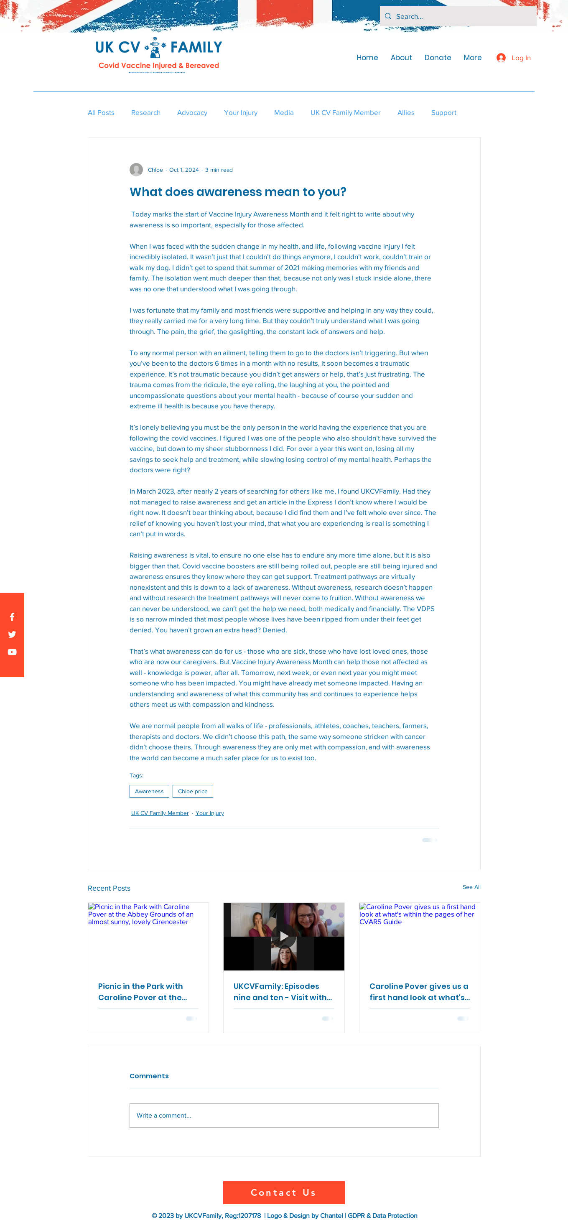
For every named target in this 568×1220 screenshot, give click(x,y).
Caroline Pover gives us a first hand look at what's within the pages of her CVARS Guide (419, 992)
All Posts (101, 112)
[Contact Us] (284, 1192)
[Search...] (457, 16)
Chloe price (193, 791)
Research (145, 112)
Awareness (149, 791)
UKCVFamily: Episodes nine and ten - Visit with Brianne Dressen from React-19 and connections (280, 992)
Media (284, 112)
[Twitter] (12, 634)
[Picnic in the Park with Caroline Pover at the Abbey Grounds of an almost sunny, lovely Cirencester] (148, 936)
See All (472, 887)
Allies (406, 112)
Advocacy (192, 112)
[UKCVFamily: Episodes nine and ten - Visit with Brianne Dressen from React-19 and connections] (284, 936)
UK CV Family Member (346, 112)
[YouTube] (12, 652)
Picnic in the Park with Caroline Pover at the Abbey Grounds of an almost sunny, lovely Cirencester (140, 992)
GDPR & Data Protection (383, 1215)
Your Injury (240, 112)
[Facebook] (12, 616)
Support (443, 112)
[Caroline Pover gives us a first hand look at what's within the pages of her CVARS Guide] (419, 936)
